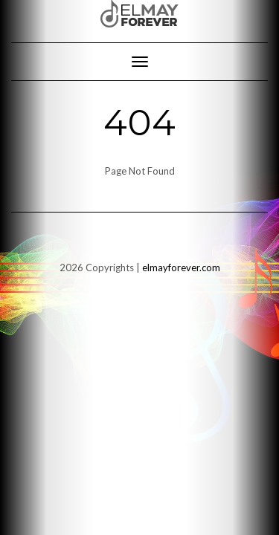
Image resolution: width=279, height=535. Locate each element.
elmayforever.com (181, 267)
